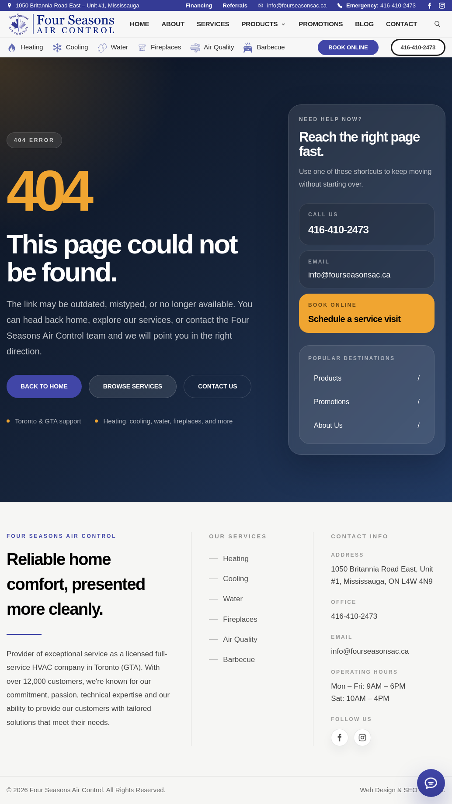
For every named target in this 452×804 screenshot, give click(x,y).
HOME (139, 24)
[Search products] (437, 24)
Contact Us (217, 386)
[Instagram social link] (441, 5)
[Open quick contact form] (431, 783)
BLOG (364, 24)
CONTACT (401, 24)
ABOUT (172, 24)
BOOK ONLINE (348, 47)
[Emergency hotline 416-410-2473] (376, 5)
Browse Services (132, 386)
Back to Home (44, 386)
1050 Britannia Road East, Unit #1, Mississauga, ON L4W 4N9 (382, 575)
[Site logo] (61, 24)
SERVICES (213, 24)
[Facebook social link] (429, 5)
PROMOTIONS (321, 24)
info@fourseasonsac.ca (370, 651)
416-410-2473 (418, 47)
